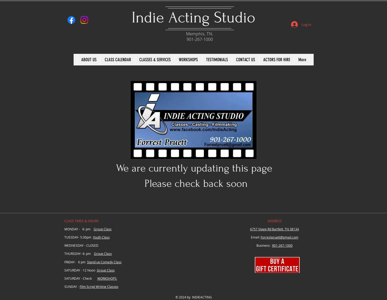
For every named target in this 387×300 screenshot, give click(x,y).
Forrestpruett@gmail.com (279, 237)
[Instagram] (84, 20)
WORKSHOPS (107, 278)
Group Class (103, 229)
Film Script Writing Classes (99, 286)
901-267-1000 (282, 245)
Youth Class (101, 237)
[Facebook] (71, 20)
